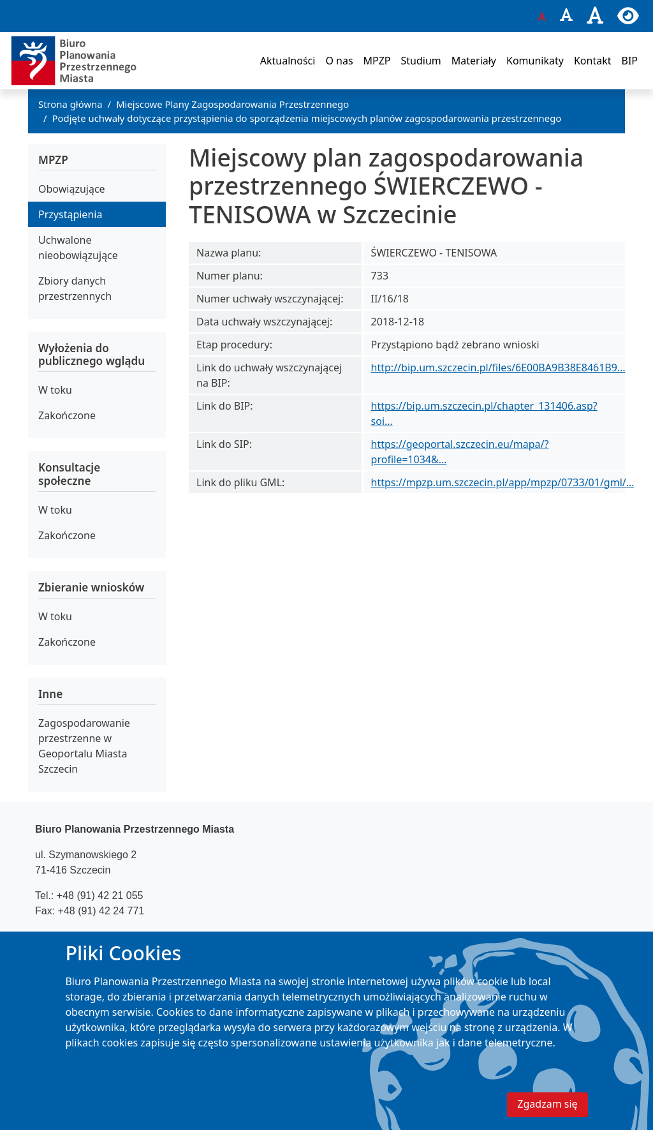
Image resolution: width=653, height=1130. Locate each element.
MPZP (377, 61)
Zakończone (67, 415)
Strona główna (70, 104)
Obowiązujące (71, 189)
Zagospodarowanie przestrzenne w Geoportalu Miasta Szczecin (84, 746)
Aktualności (288, 61)
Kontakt (593, 61)
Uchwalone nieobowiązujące (78, 247)
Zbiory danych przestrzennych (75, 288)
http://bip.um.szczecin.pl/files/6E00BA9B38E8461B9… (498, 368)
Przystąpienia (70, 214)
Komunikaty (535, 61)
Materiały (473, 61)
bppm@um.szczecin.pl (121, 936)
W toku (55, 390)
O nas (339, 61)
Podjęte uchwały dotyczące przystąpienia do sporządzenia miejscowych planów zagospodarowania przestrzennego (307, 118)
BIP (629, 61)
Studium (420, 61)
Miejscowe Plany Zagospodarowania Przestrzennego (232, 104)
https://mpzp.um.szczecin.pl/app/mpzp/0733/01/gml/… (503, 482)
